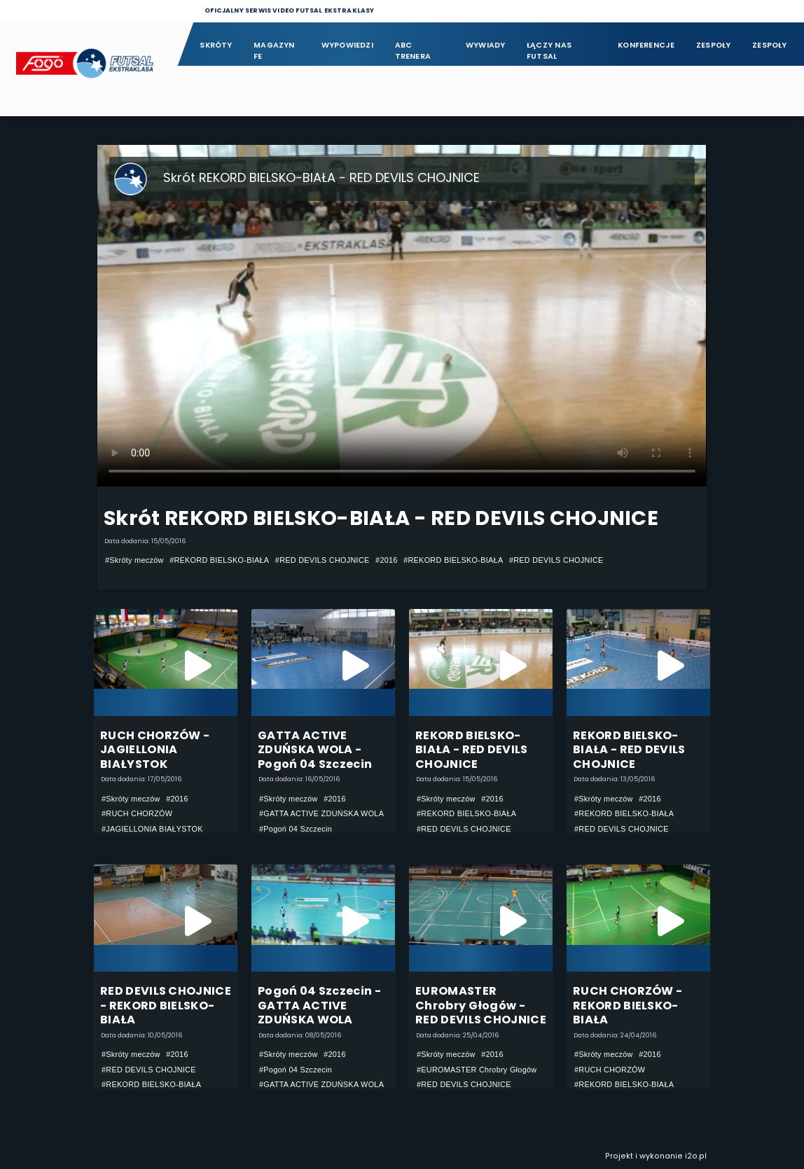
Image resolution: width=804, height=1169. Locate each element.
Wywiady (486, 45)
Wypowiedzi (347, 45)
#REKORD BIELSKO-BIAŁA (219, 560)
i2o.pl (696, 1156)
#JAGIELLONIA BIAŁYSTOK (152, 829)
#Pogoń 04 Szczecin (295, 829)
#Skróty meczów (134, 560)
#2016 (386, 560)
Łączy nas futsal (549, 51)
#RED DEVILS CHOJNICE (322, 560)
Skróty (216, 45)
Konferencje (646, 45)
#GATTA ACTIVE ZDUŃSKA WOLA (321, 813)
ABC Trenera (413, 51)
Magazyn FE (274, 51)
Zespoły (713, 45)
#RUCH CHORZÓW (137, 813)
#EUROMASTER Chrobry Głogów (476, 1069)
